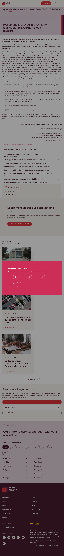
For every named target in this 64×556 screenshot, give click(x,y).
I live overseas (12, 287)
